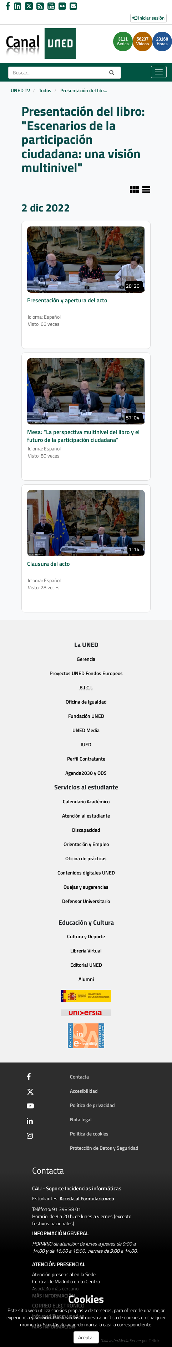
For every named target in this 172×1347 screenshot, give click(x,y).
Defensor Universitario (86, 901)
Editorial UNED (86, 965)
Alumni (86, 979)
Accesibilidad (84, 1091)
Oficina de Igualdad (86, 701)
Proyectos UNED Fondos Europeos (86, 673)
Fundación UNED (86, 716)
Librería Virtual (86, 950)
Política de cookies (89, 1133)
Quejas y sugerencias (86, 887)
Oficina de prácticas (86, 858)
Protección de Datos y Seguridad (104, 1148)
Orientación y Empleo (86, 844)
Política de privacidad (92, 1105)
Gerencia (86, 659)
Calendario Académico (86, 801)
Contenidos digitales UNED (86, 872)
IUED (86, 744)
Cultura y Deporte (86, 936)
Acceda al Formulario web (87, 1198)
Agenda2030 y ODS (86, 773)
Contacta (79, 1076)
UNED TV (20, 90)
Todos (45, 90)
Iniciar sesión (148, 17)
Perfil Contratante (86, 758)
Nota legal (81, 1119)
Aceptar (86, 1337)
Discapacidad (86, 830)
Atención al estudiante (86, 815)
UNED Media (86, 730)
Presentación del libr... (83, 90)
